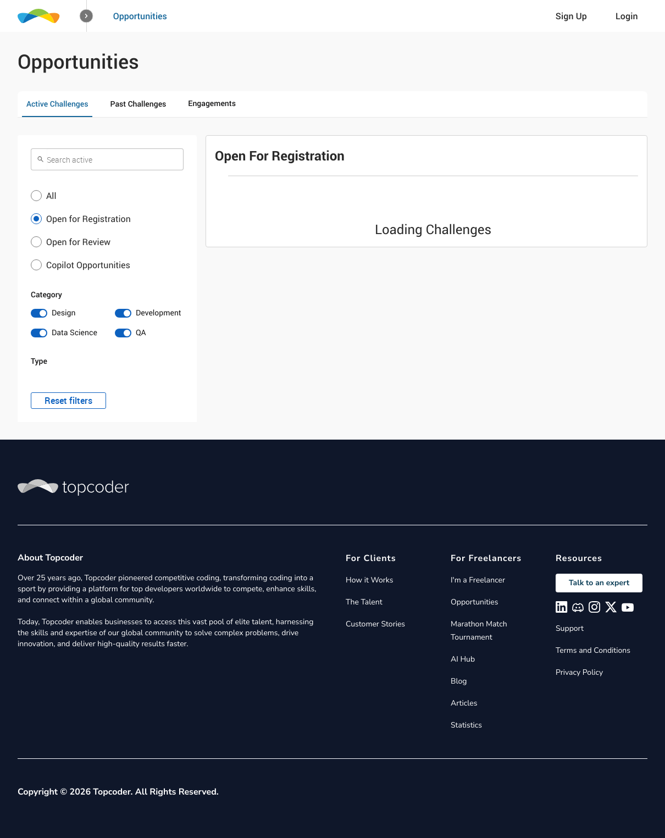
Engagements (212, 103)
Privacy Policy (579, 672)
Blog (459, 681)
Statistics (466, 725)
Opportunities (140, 16)
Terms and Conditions (593, 650)
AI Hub (463, 659)
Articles (464, 703)
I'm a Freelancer (478, 580)
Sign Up (571, 16)
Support (570, 628)
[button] (86, 16)
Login (627, 16)
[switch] (65, 313)
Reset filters (68, 401)
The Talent (364, 602)
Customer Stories (375, 624)
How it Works (369, 580)
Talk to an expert (599, 583)
